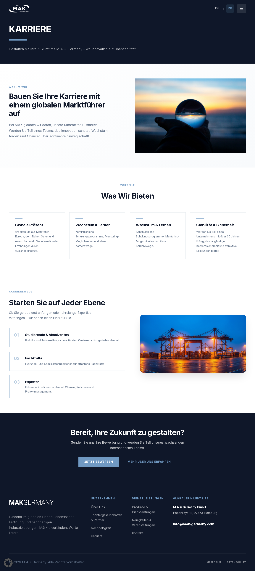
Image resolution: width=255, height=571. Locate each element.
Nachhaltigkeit (101, 528)
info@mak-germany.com (193, 524)
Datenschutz (236, 562)
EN (217, 8)
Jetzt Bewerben (98, 462)
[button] (8, 563)
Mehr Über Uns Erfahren (150, 462)
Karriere (96, 536)
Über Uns (98, 507)
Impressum (213, 562)
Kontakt (137, 533)
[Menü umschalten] (241, 8)
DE (230, 8)
